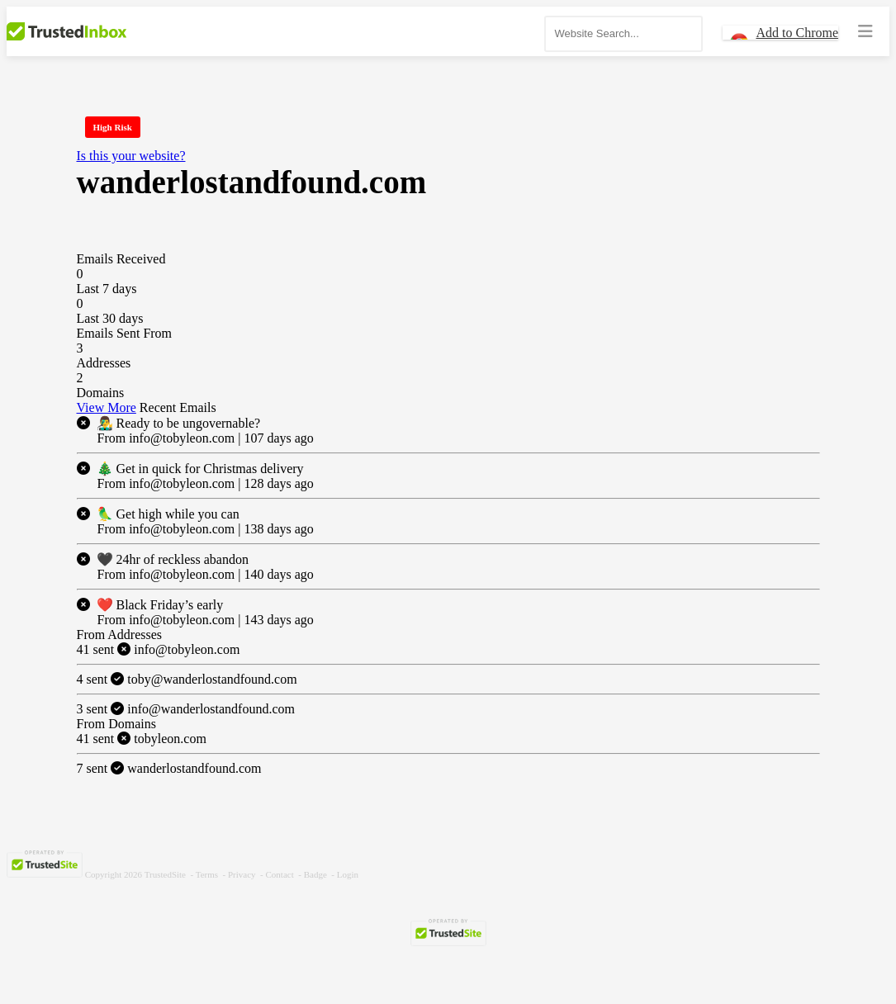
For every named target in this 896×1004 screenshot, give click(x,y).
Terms (207, 874)
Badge (315, 874)
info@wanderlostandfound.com (186, 709)
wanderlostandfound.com (169, 768)
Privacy (242, 874)
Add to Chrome (797, 33)
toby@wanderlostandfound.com (187, 679)
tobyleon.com (141, 739)
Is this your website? (131, 156)
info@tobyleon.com (158, 649)
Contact (280, 874)
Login (347, 874)
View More (106, 407)
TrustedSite (165, 874)
